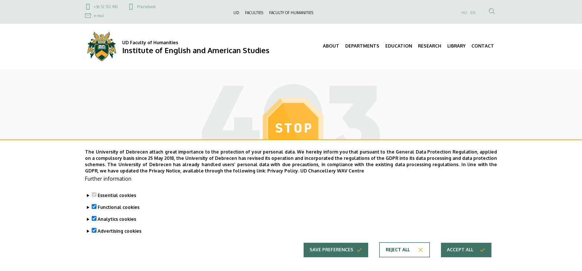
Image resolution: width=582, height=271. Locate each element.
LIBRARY (456, 46)
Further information (108, 190)
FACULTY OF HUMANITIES (291, 12)
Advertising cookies (119, 243)
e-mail (99, 15)
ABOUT (331, 46)
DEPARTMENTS (362, 46)
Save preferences (331, 261)
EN (472, 12)
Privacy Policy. (283, 182)
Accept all (460, 261)
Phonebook (146, 6)
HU (464, 12)
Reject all (398, 261)
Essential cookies (117, 207)
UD (236, 12)
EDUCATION (398, 46)
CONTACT (482, 46)
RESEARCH (429, 46)
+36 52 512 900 (106, 6)
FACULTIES (254, 12)
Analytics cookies (117, 231)
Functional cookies (119, 219)
